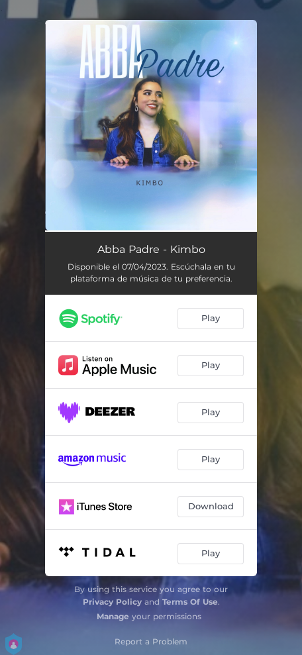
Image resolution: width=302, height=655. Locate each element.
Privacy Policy (112, 602)
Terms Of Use (190, 602)
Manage (113, 616)
